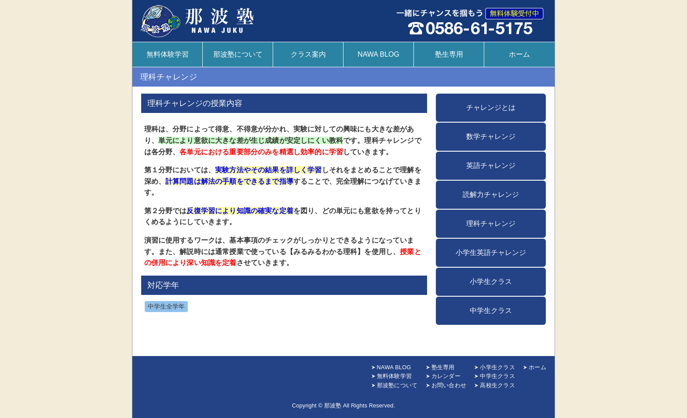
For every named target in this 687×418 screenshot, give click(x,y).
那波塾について (238, 54)
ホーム (519, 54)
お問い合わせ (449, 385)
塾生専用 (449, 54)
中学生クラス (491, 310)
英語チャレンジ (490, 165)
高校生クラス (497, 385)
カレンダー (445, 376)
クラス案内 (308, 54)
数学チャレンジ (490, 136)
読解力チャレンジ (491, 194)
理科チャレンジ (490, 223)
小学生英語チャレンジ (491, 252)
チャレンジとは (490, 107)
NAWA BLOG (378, 54)
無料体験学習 (167, 54)
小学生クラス (491, 281)
